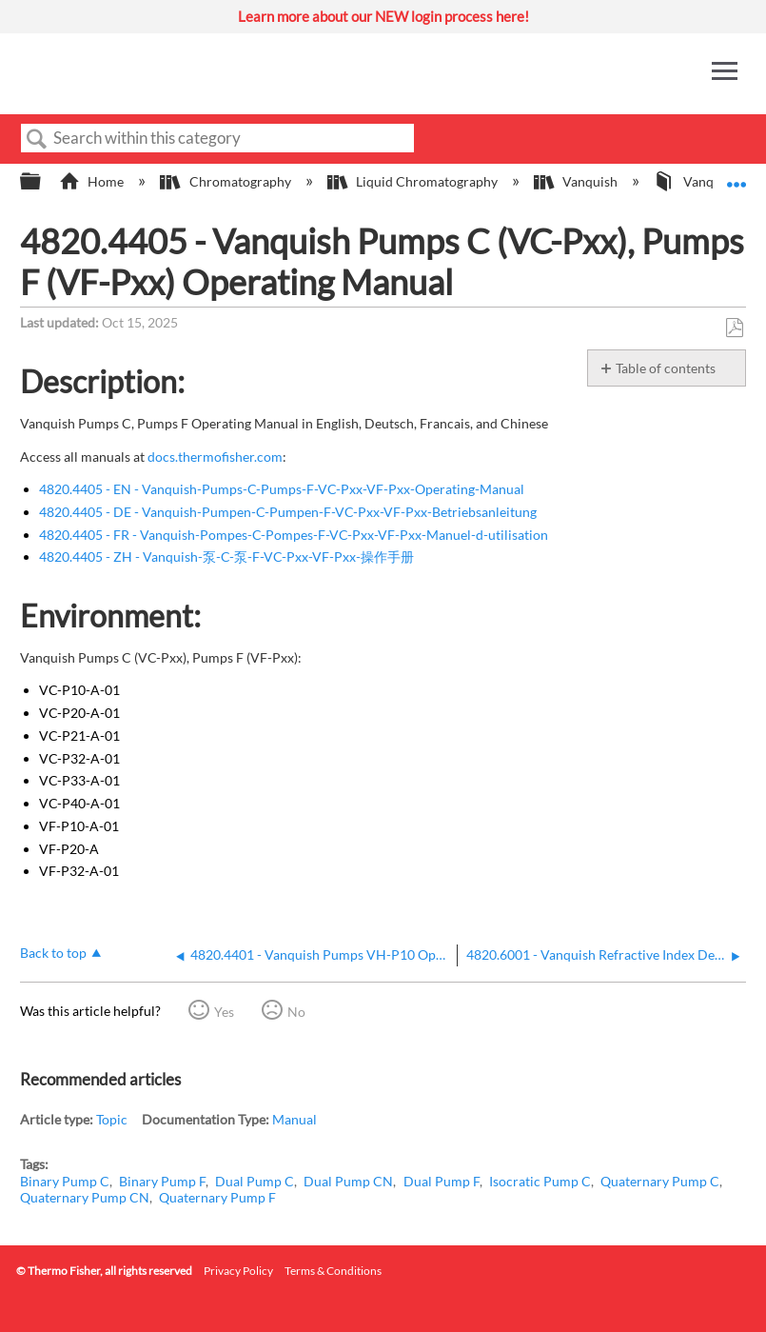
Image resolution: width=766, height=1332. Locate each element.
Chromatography (226, 181)
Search (37, 139)
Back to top (53, 952)
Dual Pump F (441, 1181)
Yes (224, 1012)
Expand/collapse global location (736, 176)
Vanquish (577, 181)
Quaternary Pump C (659, 1181)
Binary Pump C (64, 1181)
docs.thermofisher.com (215, 456)
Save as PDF (734, 328)
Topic (112, 1119)
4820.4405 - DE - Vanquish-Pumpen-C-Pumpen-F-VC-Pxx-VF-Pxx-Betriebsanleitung (288, 512)
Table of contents (666, 368)
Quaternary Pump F (217, 1197)
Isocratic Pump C (540, 1181)
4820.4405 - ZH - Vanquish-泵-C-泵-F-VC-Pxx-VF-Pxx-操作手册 (226, 556)
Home (93, 181)
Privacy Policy (238, 1270)
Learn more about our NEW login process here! (383, 16)
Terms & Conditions (333, 1270)
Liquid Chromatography (414, 181)
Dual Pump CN (348, 1181)
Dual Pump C (254, 1181)
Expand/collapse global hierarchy (43, 181)
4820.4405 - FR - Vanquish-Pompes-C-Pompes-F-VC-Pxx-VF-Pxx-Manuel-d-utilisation (293, 535)
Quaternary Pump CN (84, 1197)
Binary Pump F (162, 1181)
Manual (294, 1119)
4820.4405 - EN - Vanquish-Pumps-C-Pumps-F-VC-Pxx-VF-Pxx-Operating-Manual (281, 489)
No (296, 1012)
